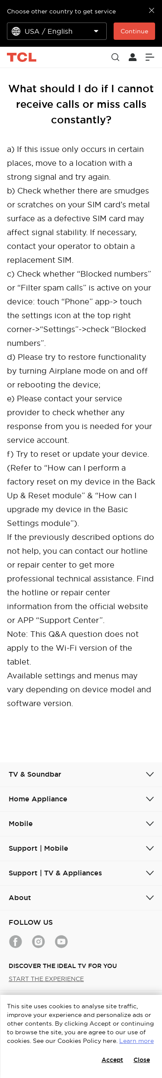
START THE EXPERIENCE (46, 979)
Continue (134, 31)
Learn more (136, 1041)
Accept (112, 1060)
